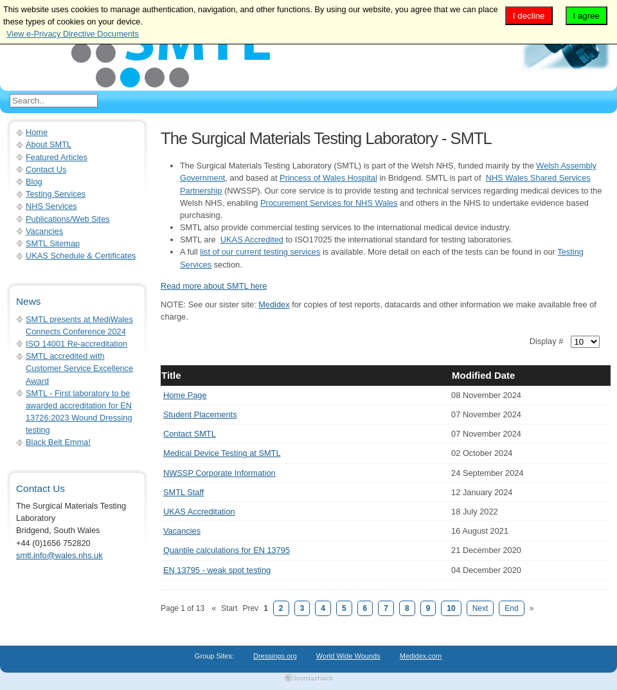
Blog (34, 181)
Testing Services (55, 194)
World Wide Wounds (348, 656)
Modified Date (483, 375)
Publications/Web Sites (68, 219)
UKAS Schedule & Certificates (81, 255)
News (28, 301)
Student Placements (200, 414)
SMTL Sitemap (53, 243)
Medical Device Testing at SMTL (222, 453)
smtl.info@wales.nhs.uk (59, 555)
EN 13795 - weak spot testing (217, 570)
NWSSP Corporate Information (219, 473)
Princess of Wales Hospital (328, 178)
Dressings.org (275, 656)
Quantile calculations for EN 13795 (226, 550)
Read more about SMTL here (214, 286)
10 (451, 608)
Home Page (185, 395)
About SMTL (48, 144)
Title (171, 375)
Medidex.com (421, 656)
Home (37, 132)
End (511, 608)
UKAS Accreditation (199, 511)
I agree (586, 16)
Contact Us (46, 169)
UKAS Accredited (251, 239)
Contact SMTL (189, 434)
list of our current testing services (260, 252)
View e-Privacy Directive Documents (72, 34)
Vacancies (182, 531)
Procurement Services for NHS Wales (329, 203)
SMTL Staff (183, 492)
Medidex (273, 304)
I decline (529, 16)
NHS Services (51, 206)
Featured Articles (56, 157)
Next (480, 608)
